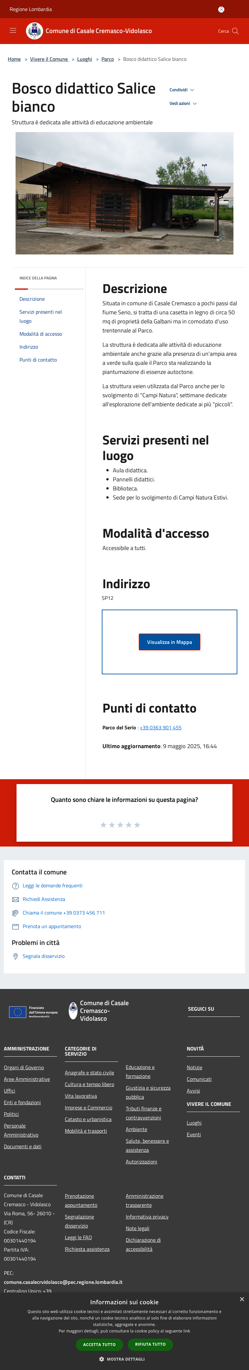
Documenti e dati (23, 1146)
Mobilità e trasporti (86, 1131)
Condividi (183, 90)
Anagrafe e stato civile (89, 1072)
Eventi (194, 1134)
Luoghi (84, 59)
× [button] (241, 1299)
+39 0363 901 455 (161, 727)
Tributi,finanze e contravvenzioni (143, 1113)
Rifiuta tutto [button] (150, 1344)
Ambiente (136, 1129)
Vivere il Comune (49, 59)
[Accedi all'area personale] (221, 9)
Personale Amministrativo (21, 1130)
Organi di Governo (24, 1067)
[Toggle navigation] (13, 30)
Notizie (194, 1067)
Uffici (9, 1091)
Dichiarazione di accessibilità (143, 1244)
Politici (11, 1114)
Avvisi (193, 1091)
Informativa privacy (147, 1216)
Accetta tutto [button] (99, 1344)
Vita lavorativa (81, 1096)
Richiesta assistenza (87, 1249)
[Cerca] (235, 31)
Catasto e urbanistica (88, 1119)
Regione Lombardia (31, 9)
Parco (107, 59)
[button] (124, 1359)
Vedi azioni (184, 103)
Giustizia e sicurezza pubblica (148, 1092)
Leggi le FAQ (78, 1237)
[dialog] (124, 1331)
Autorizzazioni (141, 1161)
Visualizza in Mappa (169, 642)
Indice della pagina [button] (38, 278)
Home (14, 59)
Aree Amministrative (27, 1079)
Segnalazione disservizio (79, 1221)
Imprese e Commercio (88, 1107)
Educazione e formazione (140, 1071)
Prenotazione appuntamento (81, 1200)
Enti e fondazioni (22, 1102)
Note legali (137, 1228)
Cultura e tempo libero (89, 1084)
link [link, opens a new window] (187, 1331)
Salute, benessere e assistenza (147, 1145)
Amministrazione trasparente (144, 1200)
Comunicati (199, 1079)
